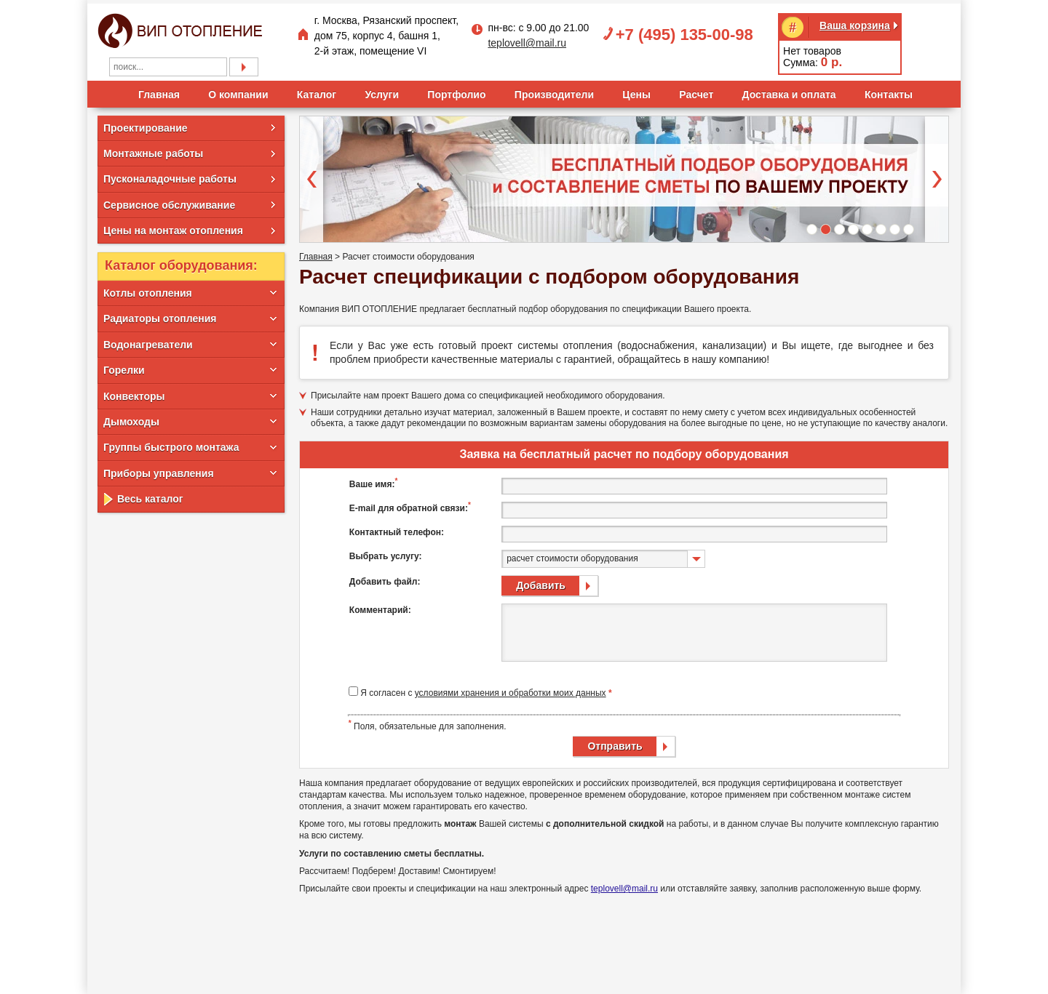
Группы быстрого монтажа (171, 444)
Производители (554, 91)
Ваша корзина (854, 22)
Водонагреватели (148, 341)
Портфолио (456, 91)
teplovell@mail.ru (527, 40)
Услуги (382, 91)
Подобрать (243, 63)
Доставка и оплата (789, 91)
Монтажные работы (153, 150)
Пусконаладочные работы (170, 176)
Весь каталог (150, 496)
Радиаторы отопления (159, 315)
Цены (636, 91)
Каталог (316, 91)
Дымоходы (131, 419)
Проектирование (145, 124)
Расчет (696, 91)
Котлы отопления (147, 290)
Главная (159, 91)
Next (936, 176)
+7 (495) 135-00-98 (684, 31)
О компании (238, 91)
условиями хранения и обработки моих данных (510, 690)
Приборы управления (158, 470)
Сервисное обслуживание (169, 201)
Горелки (124, 367)
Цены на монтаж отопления (173, 227)
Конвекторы (134, 392)
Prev (311, 176)
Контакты (889, 91)
